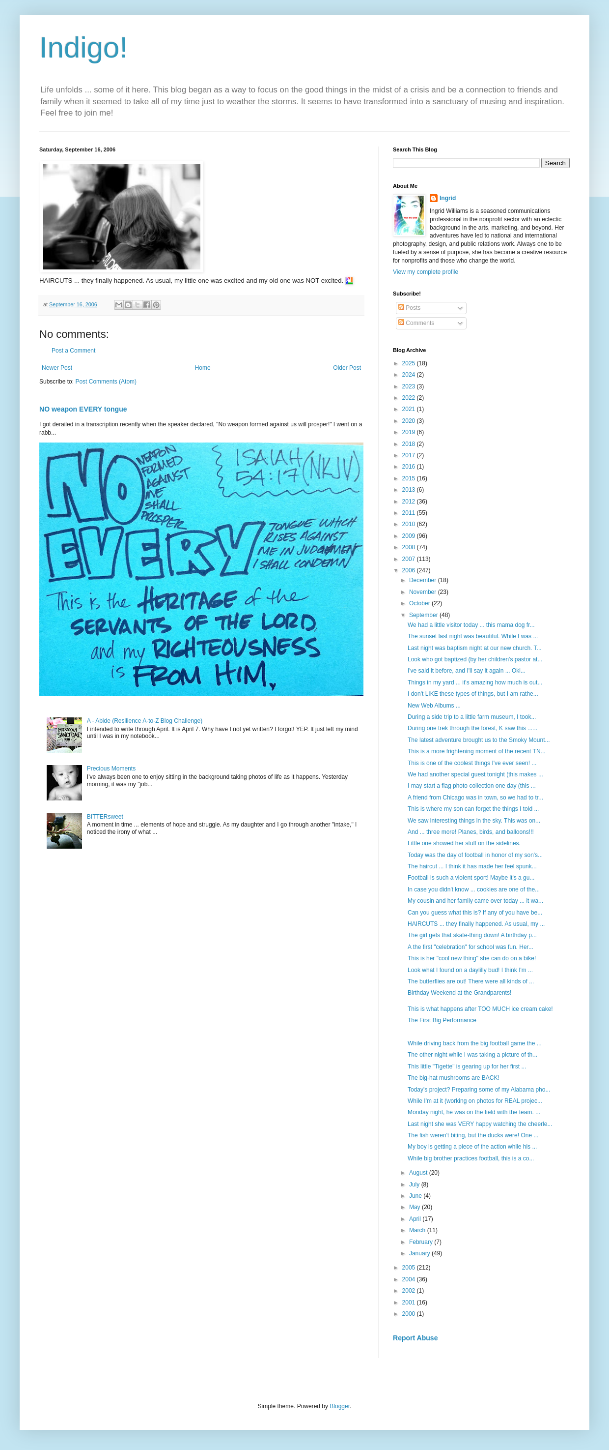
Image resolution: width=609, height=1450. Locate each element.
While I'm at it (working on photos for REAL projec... (475, 1100)
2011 (409, 512)
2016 (409, 466)
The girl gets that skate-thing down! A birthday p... (472, 935)
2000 (409, 1313)
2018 (409, 444)
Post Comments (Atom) (106, 381)
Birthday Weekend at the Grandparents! (459, 992)
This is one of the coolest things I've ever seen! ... (472, 763)
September (424, 615)
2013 (409, 489)
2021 (409, 409)
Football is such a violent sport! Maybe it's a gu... (471, 877)
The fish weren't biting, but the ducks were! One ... (473, 1135)
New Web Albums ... (434, 705)
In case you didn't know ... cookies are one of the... (474, 889)
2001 (409, 1302)
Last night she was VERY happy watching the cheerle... (480, 1124)
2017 (409, 455)
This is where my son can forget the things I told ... (473, 808)
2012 (409, 501)
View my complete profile (425, 271)
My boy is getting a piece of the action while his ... (472, 1146)
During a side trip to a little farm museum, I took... (472, 716)
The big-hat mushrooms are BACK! (454, 1077)
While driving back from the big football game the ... (475, 1043)
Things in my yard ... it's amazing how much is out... (475, 682)
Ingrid (448, 198)
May (415, 1207)
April (415, 1218)
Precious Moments (111, 768)
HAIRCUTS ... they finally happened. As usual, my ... (476, 923)
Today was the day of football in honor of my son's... (475, 855)
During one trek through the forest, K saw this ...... (472, 728)
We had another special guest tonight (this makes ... (475, 774)
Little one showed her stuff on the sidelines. (465, 843)
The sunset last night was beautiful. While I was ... (473, 636)
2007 (409, 559)
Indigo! (83, 47)
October (420, 603)
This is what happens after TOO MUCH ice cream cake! (480, 1009)
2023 (409, 386)
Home (203, 367)
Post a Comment (73, 350)
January (420, 1253)
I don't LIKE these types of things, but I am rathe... (473, 693)
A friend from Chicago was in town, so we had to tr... (475, 797)
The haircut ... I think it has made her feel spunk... (472, 866)
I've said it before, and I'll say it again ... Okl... (467, 670)
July (415, 1184)
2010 (409, 524)
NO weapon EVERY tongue (83, 409)
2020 (409, 420)
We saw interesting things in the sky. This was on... (474, 820)
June (416, 1195)
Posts (409, 307)
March (418, 1230)
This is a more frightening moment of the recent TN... (477, 751)
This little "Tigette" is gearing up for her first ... (467, 1066)
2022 (409, 397)
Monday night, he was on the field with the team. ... (474, 1112)
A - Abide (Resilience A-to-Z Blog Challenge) (144, 720)
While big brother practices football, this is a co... (471, 1158)
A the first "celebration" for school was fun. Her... (470, 947)
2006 (409, 570)
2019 (409, 432)
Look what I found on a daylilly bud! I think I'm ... (470, 970)
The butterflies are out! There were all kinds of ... (471, 981)
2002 (409, 1290)
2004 (409, 1279)
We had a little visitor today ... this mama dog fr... (471, 624)
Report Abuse (415, 1338)
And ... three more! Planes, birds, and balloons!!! (471, 832)
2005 (409, 1267)
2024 (409, 374)
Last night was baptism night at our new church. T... (475, 648)
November (423, 592)
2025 (409, 363)
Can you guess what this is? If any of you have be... (475, 912)
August (419, 1172)
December (423, 580)
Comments (416, 323)
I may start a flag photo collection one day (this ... (472, 785)
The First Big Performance (442, 1020)
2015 (409, 478)
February (421, 1242)
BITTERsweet (105, 816)
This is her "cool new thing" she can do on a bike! (473, 958)
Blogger (340, 1406)
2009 (409, 536)
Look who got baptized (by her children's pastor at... (475, 659)
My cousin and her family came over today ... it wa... (475, 900)
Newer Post (57, 367)
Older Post (347, 367)
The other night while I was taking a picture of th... (472, 1054)
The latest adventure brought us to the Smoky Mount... (479, 740)
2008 (409, 547)
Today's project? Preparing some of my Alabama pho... (479, 1089)
